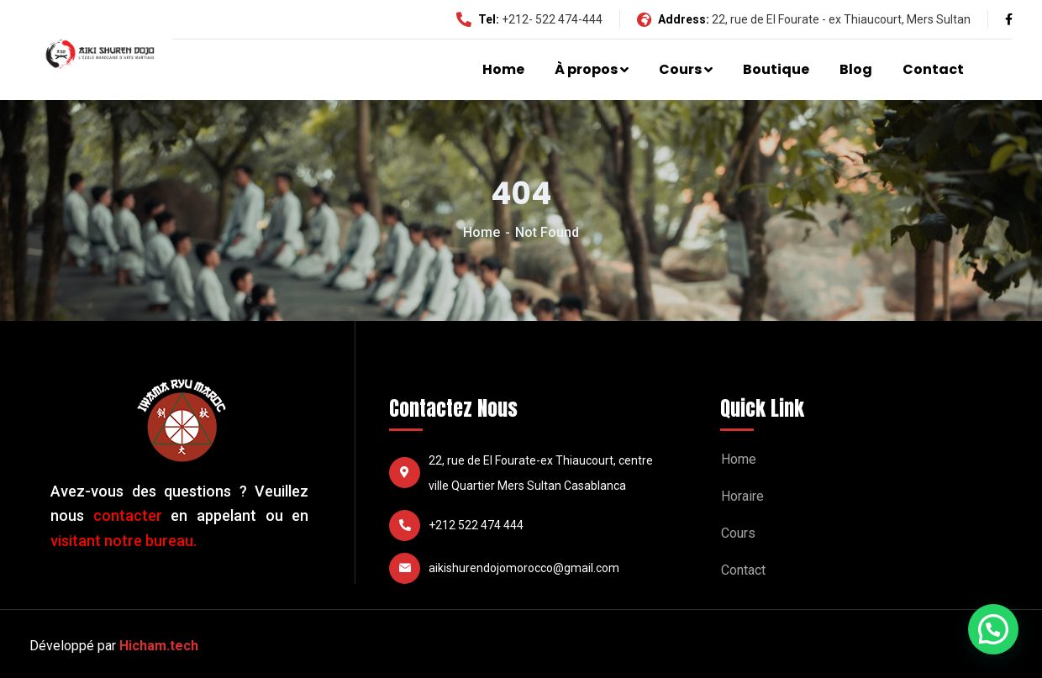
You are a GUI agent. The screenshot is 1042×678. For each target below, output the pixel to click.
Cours (680, 69)
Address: (673, 19)
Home (503, 69)
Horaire (742, 496)
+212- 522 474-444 (552, 19)
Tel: (477, 19)
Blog (855, 69)
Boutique (776, 69)
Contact (933, 69)
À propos (586, 69)
